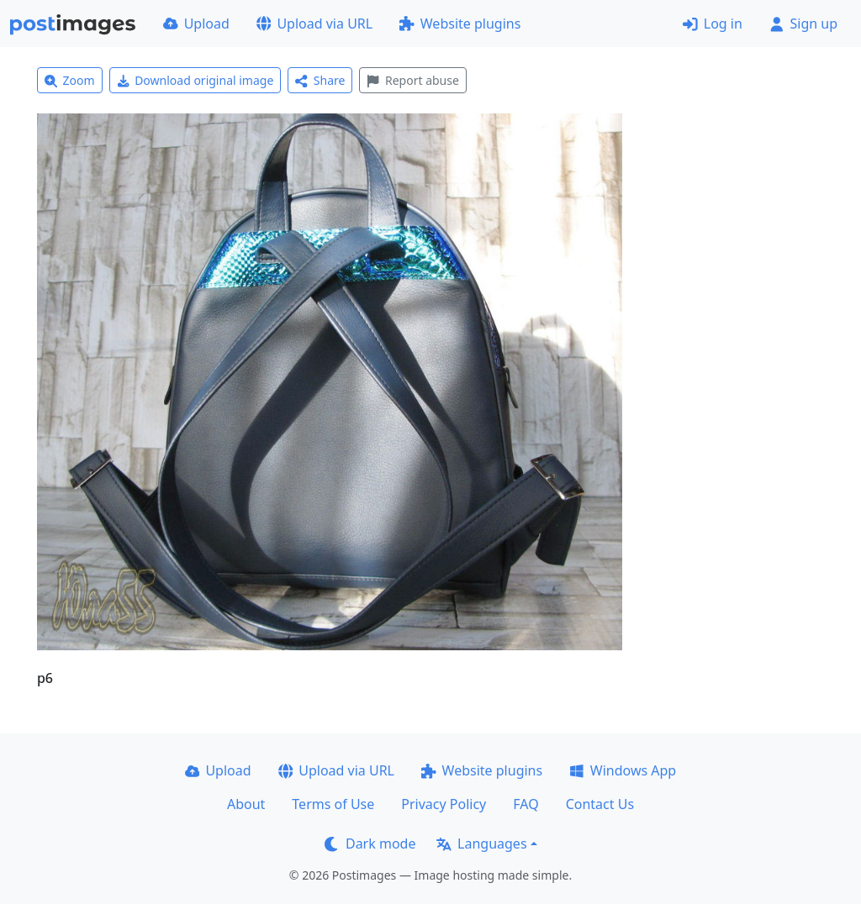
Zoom (70, 80)
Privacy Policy (443, 804)
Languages (481, 843)
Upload (196, 23)
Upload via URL (314, 23)
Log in (712, 23)
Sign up (803, 23)
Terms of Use (333, 804)
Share (320, 80)
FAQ (525, 804)
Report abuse (412, 80)
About (246, 804)
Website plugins (459, 23)
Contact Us (600, 804)
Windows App (622, 770)
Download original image (195, 80)
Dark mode (370, 843)
